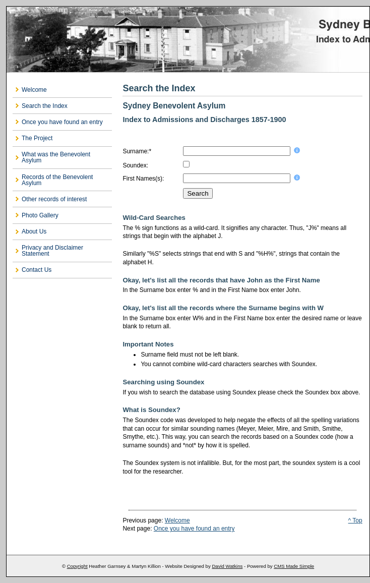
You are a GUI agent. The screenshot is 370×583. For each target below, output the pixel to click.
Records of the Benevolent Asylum (57, 180)
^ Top (355, 520)
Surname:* (136, 151)
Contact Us (36, 269)
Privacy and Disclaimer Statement (52, 250)
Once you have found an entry (62, 122)
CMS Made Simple (294, 566)
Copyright (77, 566)
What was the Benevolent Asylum (56, 157)
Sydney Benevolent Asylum (188, 40)
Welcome (34, 89)
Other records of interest (54, 199)
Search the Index (45, 105)
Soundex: (135, 165)
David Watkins (227, 566)
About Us (34, 231)
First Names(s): (143, 179)
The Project (37, 138)
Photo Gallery (40, 215)
